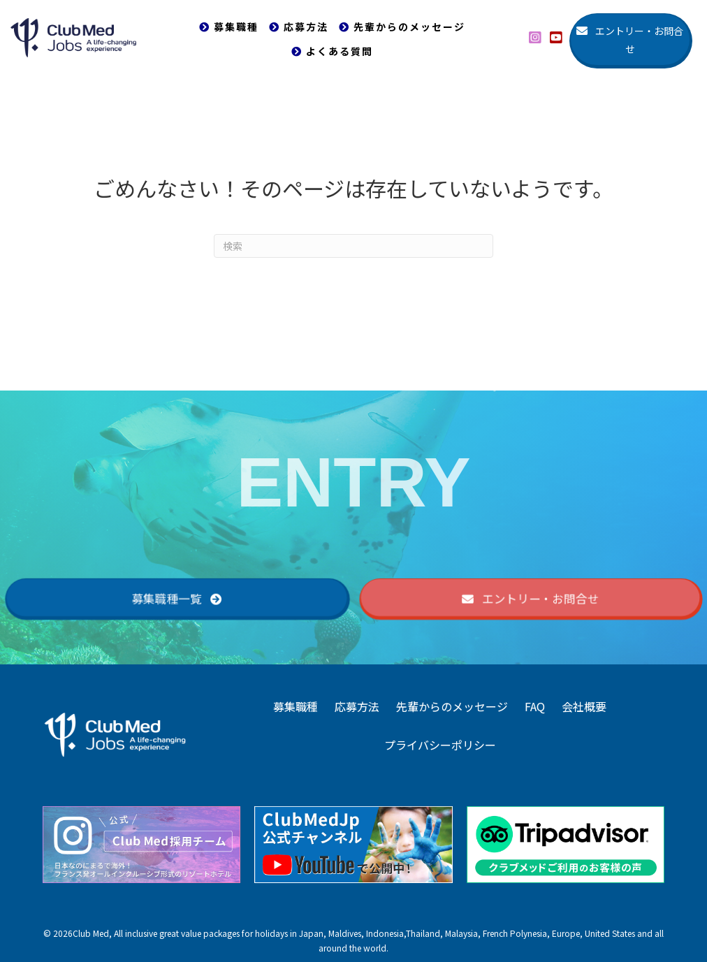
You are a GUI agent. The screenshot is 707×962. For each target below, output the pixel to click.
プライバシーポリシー (440, 744)
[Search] (353, 246)
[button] (535, 38)
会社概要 (584, 706)
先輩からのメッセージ (452, 706)
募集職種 (295, 706)
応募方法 (357, 706)
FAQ (535, 706)
